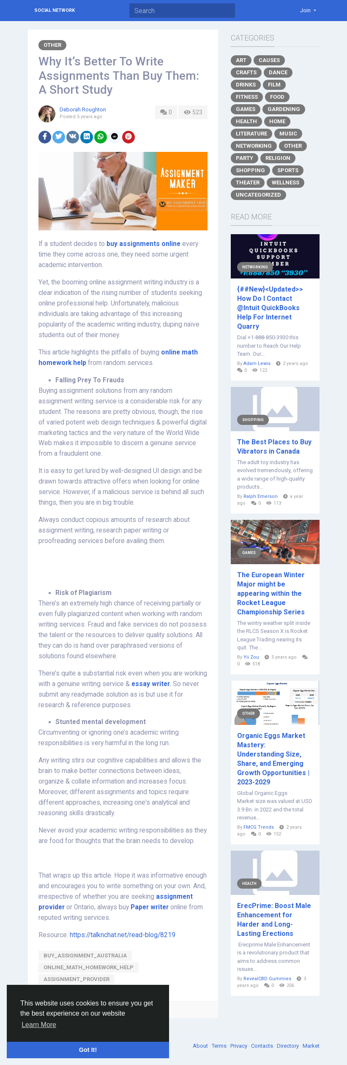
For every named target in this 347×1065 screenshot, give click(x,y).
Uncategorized (258, 195)
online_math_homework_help (89, 967)
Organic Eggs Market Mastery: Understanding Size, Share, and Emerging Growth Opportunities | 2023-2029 (273, 759)
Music (288, 133)
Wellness (285, 182)
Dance (278, 72)
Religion (277, 158)
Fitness (247, 97)
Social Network (54, 10)
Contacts (262, 1046)
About (201, 1046)
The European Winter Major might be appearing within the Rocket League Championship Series (271, 593)
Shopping (250, 170)
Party (244, 158)
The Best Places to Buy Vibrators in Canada (274, 446)
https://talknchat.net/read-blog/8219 (122, 935)
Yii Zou (251, 657)
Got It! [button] (88, 1049)
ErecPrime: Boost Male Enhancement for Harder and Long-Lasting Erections (274, 920)
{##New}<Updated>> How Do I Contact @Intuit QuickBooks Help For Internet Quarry (270, 307)
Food (277, 97)
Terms (220, 1046)
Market (311, 1046)
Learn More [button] (39, 1024)
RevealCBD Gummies (267, 978)
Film (274, 84)
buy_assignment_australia (85, 955)
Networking (254, 146)
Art (241, 60)
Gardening (284, 109)
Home (277, 121)
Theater (248, 182)
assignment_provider (76, 979)
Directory (288, 1046)
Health (246, 121)
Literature (251, 133)
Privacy (239, 1046)
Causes (269, 60)
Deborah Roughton (83, 109)
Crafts (246, 72)
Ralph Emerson (260, 496)
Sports (287, 170)
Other (52, 45)
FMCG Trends (258, 827)
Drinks (246, 84)
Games (245, 109)
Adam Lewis (256, 363)
